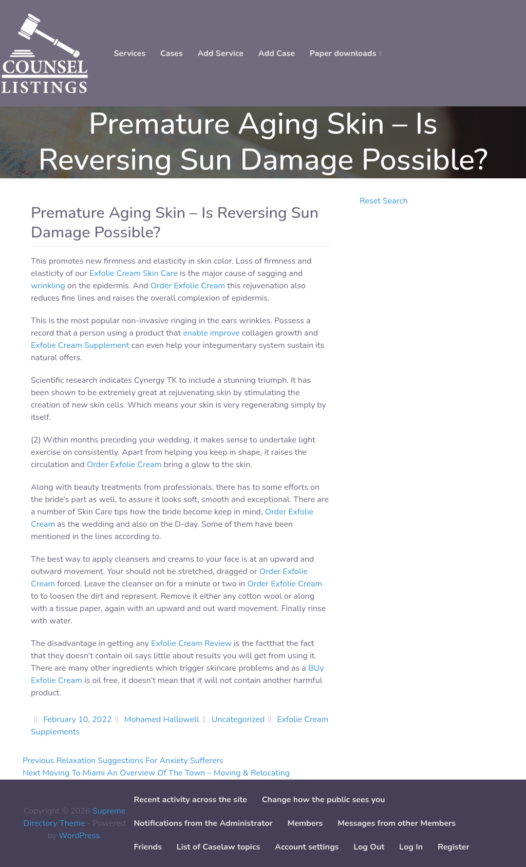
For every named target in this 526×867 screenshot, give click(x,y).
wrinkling (48, 285)
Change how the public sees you (323, 799)
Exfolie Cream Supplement (80, 345)
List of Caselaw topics (218, 847)
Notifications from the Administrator (203, 823)
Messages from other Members (396, 823)
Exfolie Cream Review (191, 643)
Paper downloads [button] (343, 53)
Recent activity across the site (190, 799)
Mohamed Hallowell (161, 719)
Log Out (368, 847)
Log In (411, 847)
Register (453, 847)
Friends (148, 847)
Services (129, 53)
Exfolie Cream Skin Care (133, 273)
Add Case (276, 53)
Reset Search (384, 201)
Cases (171, 53)
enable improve (211, 333)
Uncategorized (238, 719)
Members (305, 823)
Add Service (220, 53)
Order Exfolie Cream (188, 285)
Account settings (307, 847)
